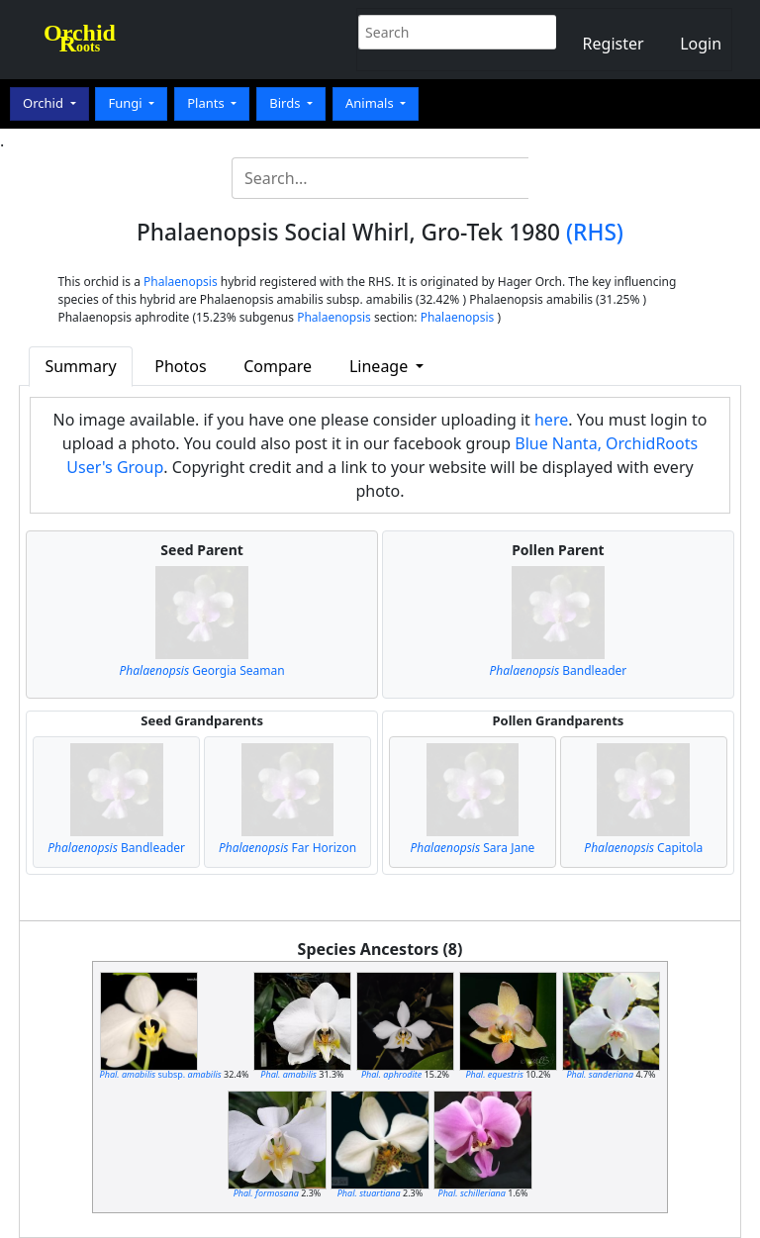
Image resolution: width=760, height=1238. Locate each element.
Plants (207, 103)
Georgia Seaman (202, 670)
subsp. (161, 1074)
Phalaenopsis (180, 281)
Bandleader (558, 670)
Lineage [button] (380, 366)
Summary (80, 366)
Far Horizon (287, 847)
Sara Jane (473, 847)
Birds (286, 103)
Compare (277, 366)
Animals (371, 103)
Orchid (44, 103)
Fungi (126, 103)
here (551, 419)
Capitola (643, 847)
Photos (180, 366)
